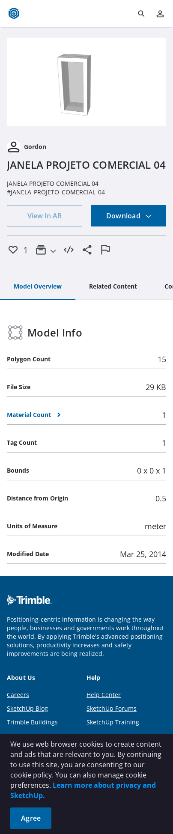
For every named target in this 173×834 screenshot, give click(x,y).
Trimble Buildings (32, 722)
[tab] (37, 287)
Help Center (103, 695)
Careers (18, 695)
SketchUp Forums (111, 708)
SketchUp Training (112, 722)
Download (129, 215)
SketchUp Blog (27, 708)
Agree (31, 818)
